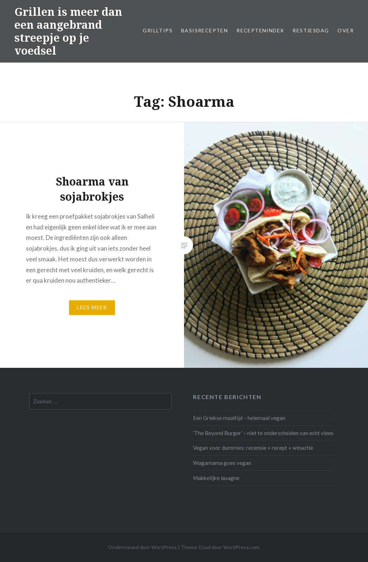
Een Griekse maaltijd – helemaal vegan (239, 418)
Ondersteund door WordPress (142, 547)
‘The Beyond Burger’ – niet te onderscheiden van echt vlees (263, 433)
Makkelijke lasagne (216, 478)
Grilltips (157, 30)
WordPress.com (241, 547)
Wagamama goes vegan (222, 463)
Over (345, 30)
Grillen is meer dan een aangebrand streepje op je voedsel (68, 31)
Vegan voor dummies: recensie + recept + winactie (253, 447)
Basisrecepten (204, 30)
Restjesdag (311, 30)
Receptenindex (260, 30)
